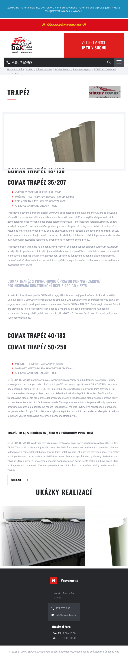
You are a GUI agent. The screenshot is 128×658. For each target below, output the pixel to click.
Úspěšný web (111, 651)
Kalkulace (16, 479)
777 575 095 (63, 608)
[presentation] (8, 536)
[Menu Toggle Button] (119, 62)
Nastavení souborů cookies (54, 651)
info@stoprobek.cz (66, 615)
